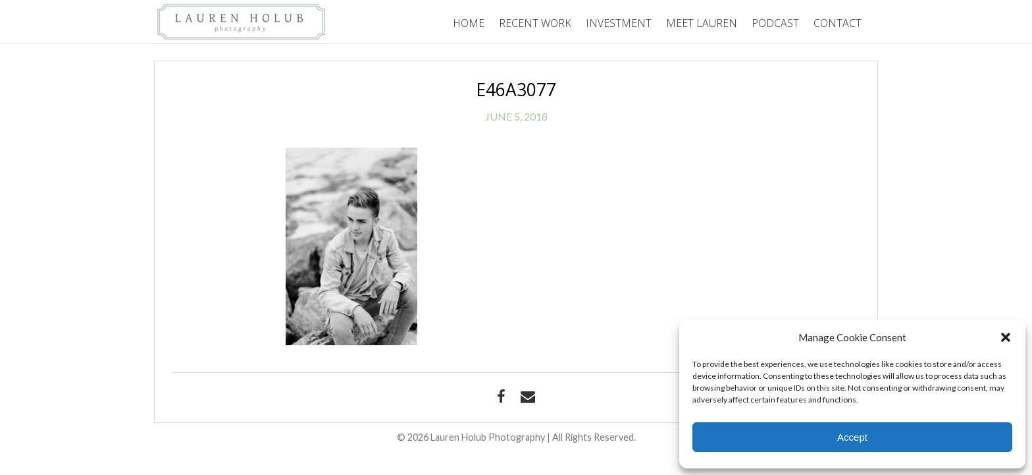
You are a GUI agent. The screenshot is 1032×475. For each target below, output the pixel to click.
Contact (837, 23)
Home (468, 23)
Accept (852, 437)
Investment (619, 23)
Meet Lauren (701, 23)
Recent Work (535, 23)
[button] (1005, 337)
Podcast (775, 23)
